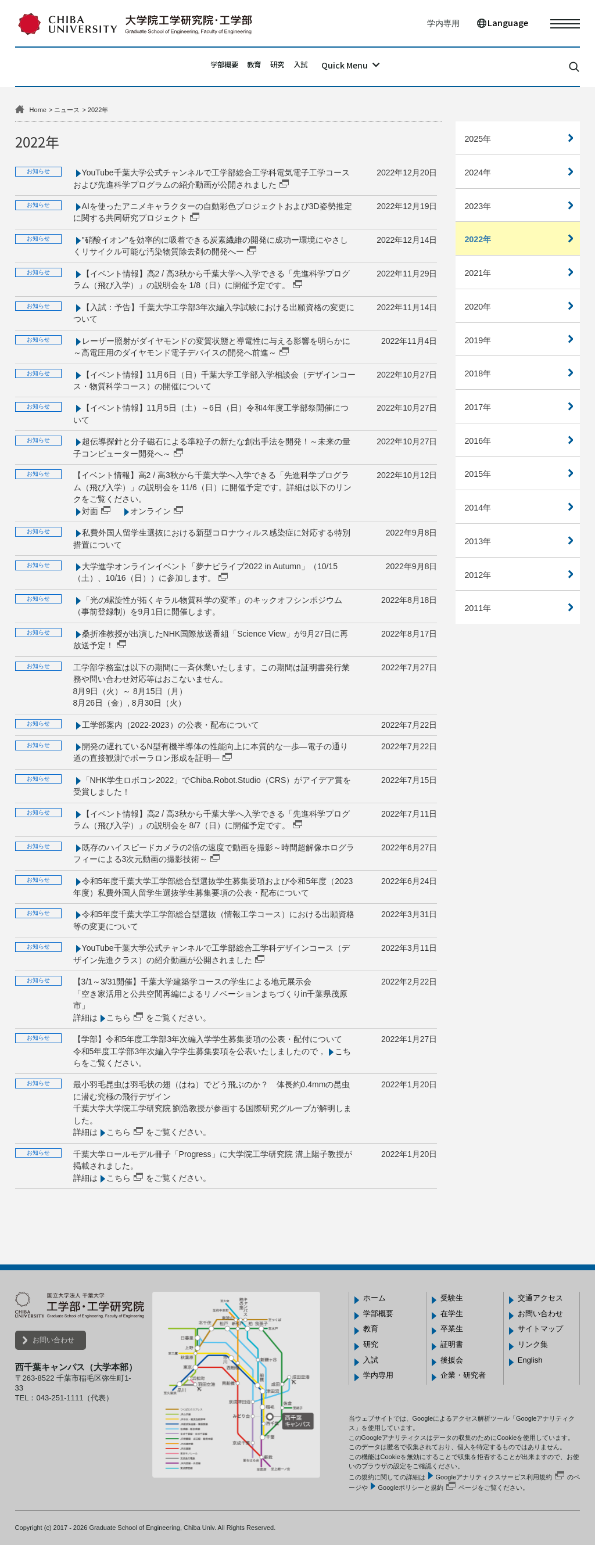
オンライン (150, 511)
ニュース (67, 109)
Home (38, 109)
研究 (287, 66)
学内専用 (443, 23)
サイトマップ (540, 1328)
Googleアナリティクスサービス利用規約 (494, 1477)
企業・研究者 (463, 1375)
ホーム (374, 1298)
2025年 (477, 138)
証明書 (451, 1344)
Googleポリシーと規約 (410, 1487)
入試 (324, 66)
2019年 (477, 340)
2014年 (477, 507)
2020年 (477, 306)
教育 (249, 66)
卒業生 (451, 1328)
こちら (118, 1017)
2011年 (477, 608)
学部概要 (202, 66)
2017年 (477, 407)
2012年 (477, 575)
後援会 (451, 1360)
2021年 (477, 273)
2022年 (477, 239)
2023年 (477, 206)
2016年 (477, 440)
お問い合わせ (53, 1340)
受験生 (451, 1298)
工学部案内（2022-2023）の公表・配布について (170, 725)
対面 (90, 511)
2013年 (477, 541)
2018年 (477, 373)
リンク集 (533, 1344)
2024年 (477, 172)
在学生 (451, 1313)
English (530, 1360)
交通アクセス (540, 1298)
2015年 (477, 474)
